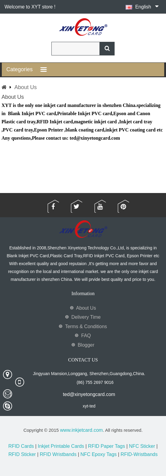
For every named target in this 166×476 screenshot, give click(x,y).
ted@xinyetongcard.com (89, 394)
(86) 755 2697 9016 (94, 382)
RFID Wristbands (58, 454)
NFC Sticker (142, 446)
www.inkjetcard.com (81, 430)
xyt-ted (89, 406)
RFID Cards (21, 446)
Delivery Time (86, 317)
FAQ (86, 335)
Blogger (86, 345)
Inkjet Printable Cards (61, 446)
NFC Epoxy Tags (98, 454)
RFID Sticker (22, 454)
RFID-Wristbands (139, 454)
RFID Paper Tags (106, 446)
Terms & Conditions (86, 326)
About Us (25, 87)
